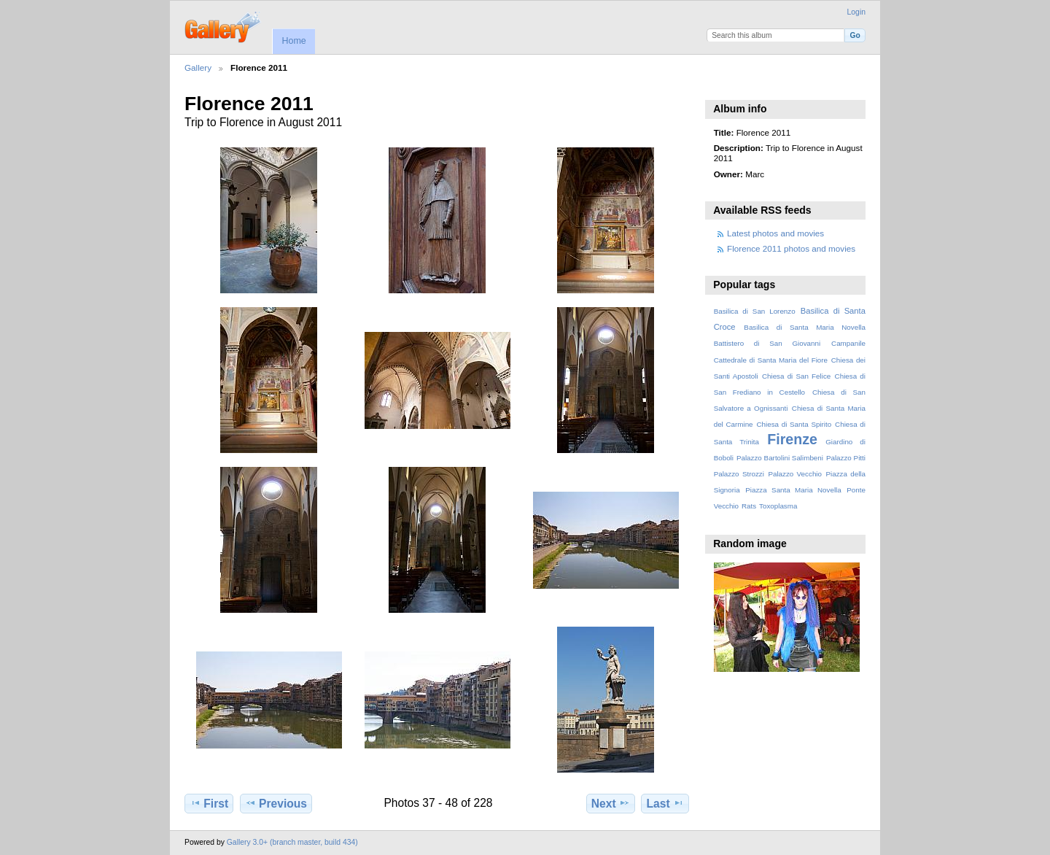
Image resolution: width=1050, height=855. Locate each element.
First (209, 803)
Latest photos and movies (775, 233)
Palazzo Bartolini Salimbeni (779, 458)
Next (610, 803)
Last (665, 803)
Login (856, 12)
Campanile (848, 343)
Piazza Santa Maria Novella (793, 490)
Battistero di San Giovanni (767, 343)
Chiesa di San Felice (796, 376)
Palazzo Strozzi (739, 474)
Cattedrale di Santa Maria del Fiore (771, 360)
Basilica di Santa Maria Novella (805, 327)
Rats (749, 506)
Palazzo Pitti (846, 458)
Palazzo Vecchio (795, 474)
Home (293, 41)
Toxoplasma (778, 506)
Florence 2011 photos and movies (791, 248)
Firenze (792, 439)
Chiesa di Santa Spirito (793, 424)
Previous (276, 803)
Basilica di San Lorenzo (755, 311)
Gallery (197, 67)
